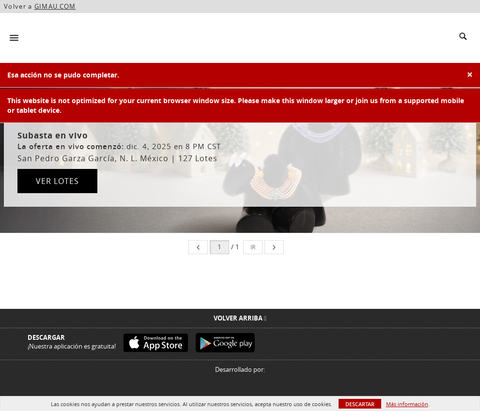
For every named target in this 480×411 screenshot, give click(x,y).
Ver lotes (57, 181)
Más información (407, 404)
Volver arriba (240, 318)
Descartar (359, 404)
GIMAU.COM (55, 6)
